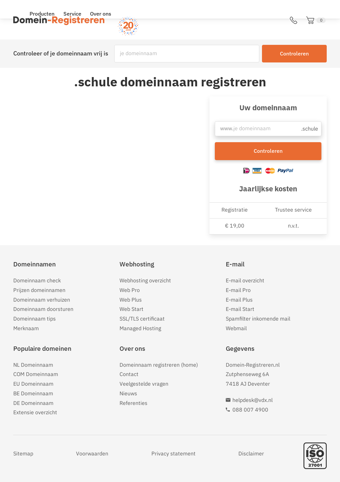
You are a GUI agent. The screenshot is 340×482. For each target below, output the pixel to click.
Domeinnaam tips (34, 318)
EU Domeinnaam (33, 383)
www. (226, 130)
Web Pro (130, 290)
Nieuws (128, 393)
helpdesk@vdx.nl (252, 400)
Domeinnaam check (37, 280)
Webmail (236, 328)
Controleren (294, 53)
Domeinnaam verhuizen (41, 299)
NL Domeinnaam (33, 364)
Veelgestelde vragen (144, 383)
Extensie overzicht (35, 412)
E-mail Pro (238, 290)
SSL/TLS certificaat (142, 318)
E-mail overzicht (245, 280)
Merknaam (26, 328)
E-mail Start (240, 309)
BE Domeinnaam (33, 393)
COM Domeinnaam (35, 374)
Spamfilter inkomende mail (258, 318)
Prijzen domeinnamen (39, 290)
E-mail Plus (239, 299)
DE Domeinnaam (33, 403)
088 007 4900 (250, 409)
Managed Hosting (140, 328)
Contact (129, 374)
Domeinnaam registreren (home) (159, 364)
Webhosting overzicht (145, 280)
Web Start (131, 309)
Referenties (133, 403)
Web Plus (131, 299)
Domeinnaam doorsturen (43, 309)
